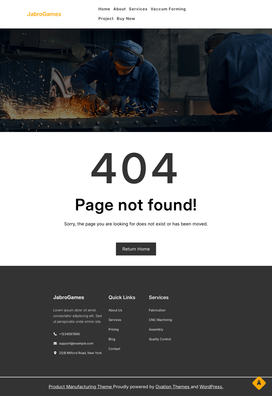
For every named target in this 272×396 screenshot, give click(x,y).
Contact (118, 345)
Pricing (117, 328)
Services (118, 320)
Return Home (136, 249)
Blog (116, 337)
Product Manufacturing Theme (81, 386)
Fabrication (153, 312)
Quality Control (156, 337)
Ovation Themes (173, 386)
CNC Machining (156, 320)
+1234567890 (78, 332)
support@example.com (83, 340)
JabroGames (44, 14)
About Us (118, 312)
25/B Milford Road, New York (87, 348)
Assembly (153, 328)
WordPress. (211, 386)
